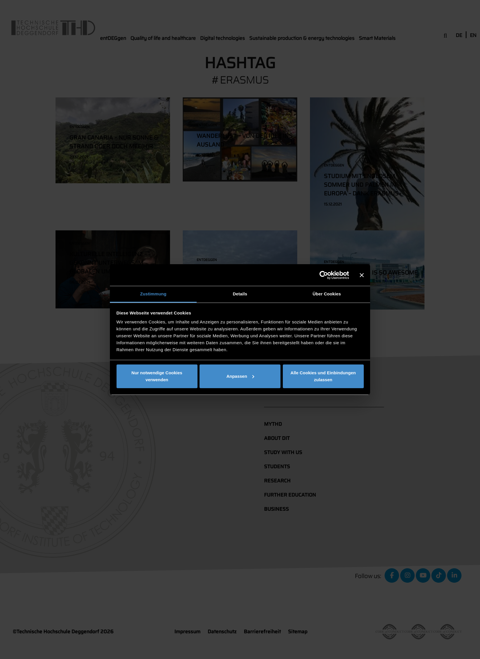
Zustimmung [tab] (153, 293)
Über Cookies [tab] (327, 293)
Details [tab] (240, 293)
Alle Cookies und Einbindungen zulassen (323, 376)
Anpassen (240, 376)
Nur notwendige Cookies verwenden (157, 376)
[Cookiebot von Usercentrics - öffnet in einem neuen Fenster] (323, 275)
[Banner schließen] (362, 275)
